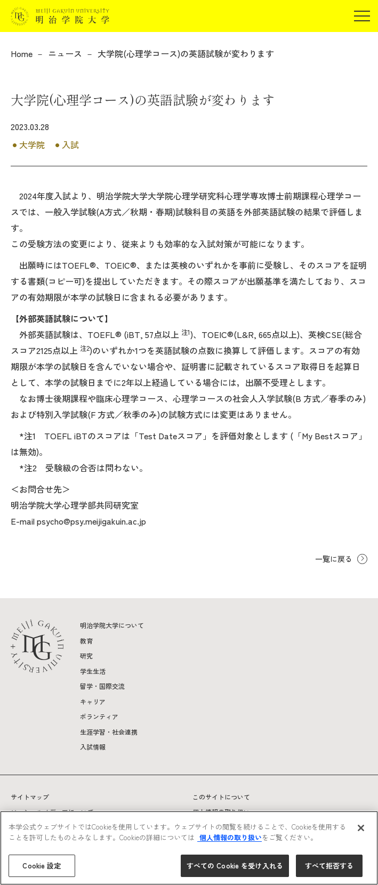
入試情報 (93, 746)
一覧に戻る (333, 558)
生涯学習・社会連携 (109, 731)
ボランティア (99, 716)
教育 (86, 640)
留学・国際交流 (102, 685)
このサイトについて (221, 796)
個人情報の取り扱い (229, 837)
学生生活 (93, 670)
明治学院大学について (112, 625)
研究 (86, 655)
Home (22, 53)
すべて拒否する (329, 865)
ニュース (65, 53)
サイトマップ (30, 796)
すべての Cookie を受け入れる (235, 865)
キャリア (93, 701)
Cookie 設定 (41, 865)
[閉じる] (361, 828)
